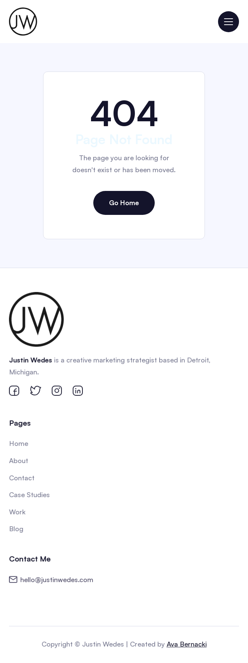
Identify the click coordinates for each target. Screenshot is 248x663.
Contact (22, 478)
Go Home (124, 202)
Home (19, 444)
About (19, 460)
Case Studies (30, 494)
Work (18, 511)
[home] (23, 21)
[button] (228, 21)
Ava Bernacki (186, 644)
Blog (17, 528)
